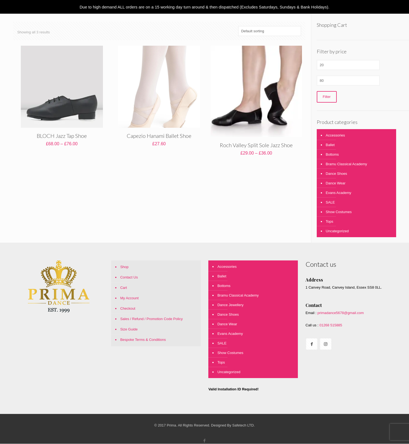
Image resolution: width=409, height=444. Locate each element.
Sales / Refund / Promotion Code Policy (151, 319)
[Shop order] (269, 31)
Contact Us (129, 277)
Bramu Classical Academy (346, 164)
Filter (327, 97)
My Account (129, 298)
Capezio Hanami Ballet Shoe (159, 135)
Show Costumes (339, 212)
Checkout (127, 309)
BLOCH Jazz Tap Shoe (62, 135)
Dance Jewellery (230, 305)
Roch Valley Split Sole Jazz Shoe (256, 145)
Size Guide (129, 329)
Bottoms (332, 155)
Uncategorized (337, 231)
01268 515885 (330, 325)
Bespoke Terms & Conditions (143, 340)
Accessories (335, 136)
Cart (123, 288)
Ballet (330, 145)
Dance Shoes (336, 174)
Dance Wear (335, 183)
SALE (330, 203)
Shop (124, 267)
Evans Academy (338, 193)
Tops (329, 222)
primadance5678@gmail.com (340, 313)
